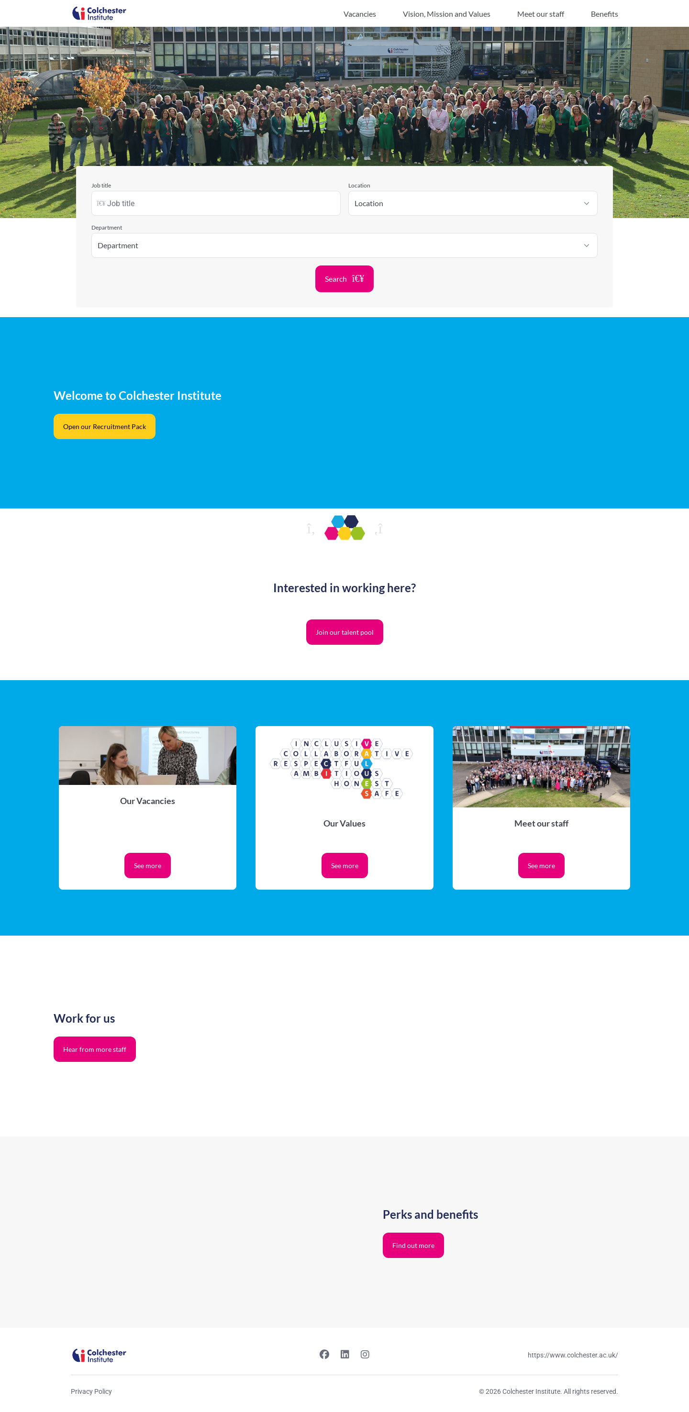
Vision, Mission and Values (446, 13)
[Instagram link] (365, 1355)
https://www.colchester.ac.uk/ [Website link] (573, 1355)
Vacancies (360, 13)
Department (106, 227)
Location (359, 185)
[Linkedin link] (345, 1355)
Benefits (604, 13)
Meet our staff (540, 13)
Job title (101, 185)
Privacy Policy (91, 1391)
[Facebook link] (324, 1355)
